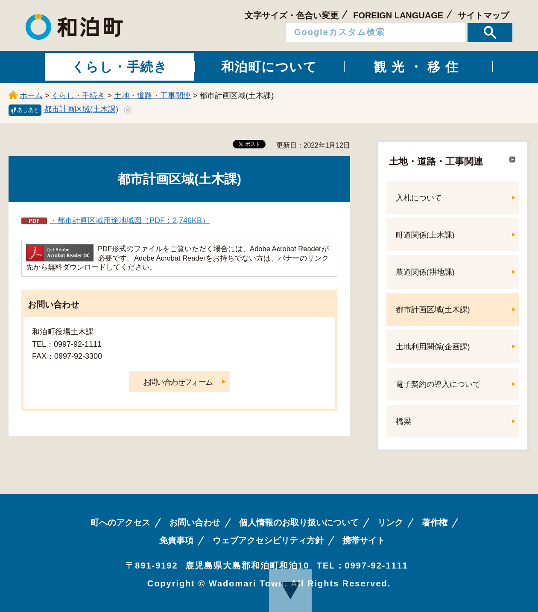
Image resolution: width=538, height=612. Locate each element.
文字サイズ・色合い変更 (292, 15)
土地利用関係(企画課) (433, 346)
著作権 (434, 522)
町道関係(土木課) (425, 235)
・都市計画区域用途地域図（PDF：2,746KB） (130, 220)
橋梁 (403, 421)
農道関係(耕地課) (425, 272)
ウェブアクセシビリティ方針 (268, 540)
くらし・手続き (78, 95)
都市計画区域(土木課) (81, 109)
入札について (419, 198)
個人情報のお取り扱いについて (299, 522)
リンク (390, 522)
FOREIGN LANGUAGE (398, 15)
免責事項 (176, 540)
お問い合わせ (194, 522)
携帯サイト (363, 540)
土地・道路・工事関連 (152, 95)
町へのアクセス (120, 522)
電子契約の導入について (438, 384)
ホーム (31, 95)
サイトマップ (483, 15)
